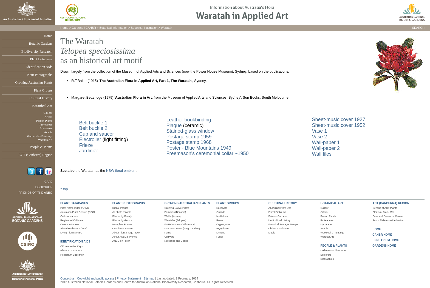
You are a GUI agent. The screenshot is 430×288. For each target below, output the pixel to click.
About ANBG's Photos (124, 236)
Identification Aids (39, 67)
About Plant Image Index (126, 232)
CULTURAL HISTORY (282, 203)
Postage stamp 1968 (188, 142)
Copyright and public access (95, 278)
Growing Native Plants (176, 208)
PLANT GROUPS (227, 203)
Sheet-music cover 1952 (338, 125)
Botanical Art (42, 106)
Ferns (167, 232)
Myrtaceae (46, 128)
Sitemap (148, 278)
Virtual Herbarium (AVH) (73, 228)
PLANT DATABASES (74, 203)
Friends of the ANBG (35, 192)
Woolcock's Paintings (39, 136)
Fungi (219, 236)
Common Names (69, 224)
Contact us (67, 278)
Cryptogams (223, 224)
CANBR (91, 27)
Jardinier (88, 150)
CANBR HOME (382, 234)
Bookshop (43, 187)
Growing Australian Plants (33, 82)
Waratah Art (45, 139)
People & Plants (41, 147)
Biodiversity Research (36, 51)
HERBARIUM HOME (385, 240)
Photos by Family (122, 216)
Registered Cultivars (71, 220)
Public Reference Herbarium (388, 220)
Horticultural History (279, 220)
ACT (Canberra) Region (35, 155)
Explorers (326, 254)
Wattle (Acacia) (172, 216)
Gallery (47, 112)
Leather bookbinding (188, 119)
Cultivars (169, 236)
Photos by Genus (122, 220)
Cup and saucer (96, 134)
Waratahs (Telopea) (175, 220)
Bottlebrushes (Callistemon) (179, 224)
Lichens (220, 232)
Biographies (327, 259)
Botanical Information (114, 27)
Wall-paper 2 (326, 148)
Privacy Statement (129, 278)
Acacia (48, 132)
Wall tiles (322, 154)
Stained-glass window (190, 131)
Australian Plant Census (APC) (77, 212)
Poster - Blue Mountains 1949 (198, 148)
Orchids (220, 212)
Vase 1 (319, 131)
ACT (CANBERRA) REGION (390, 203)
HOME (376, 229)
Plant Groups (43, 90)
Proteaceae (45, 124)
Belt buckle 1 (93, 123)
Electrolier (90, 139)
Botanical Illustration (144, 27)
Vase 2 (319, 136)
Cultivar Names (69, 216)
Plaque (174, 125)
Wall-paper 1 (326, 142)
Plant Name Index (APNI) (74, 208)
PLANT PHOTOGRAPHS (128, 203)
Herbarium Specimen (72, 254)
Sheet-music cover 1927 (338, 119)
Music (271, 232)
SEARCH (418, 27)
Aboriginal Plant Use (279, 208)
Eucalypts (221, 208)
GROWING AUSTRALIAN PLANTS (187, 203)
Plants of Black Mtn (71, 250)
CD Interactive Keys (71, 246)
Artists (48, 116)
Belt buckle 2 (93, 128)
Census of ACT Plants (384, 208)
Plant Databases (41, 59)
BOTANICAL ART (332, 203)
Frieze (86, 145)
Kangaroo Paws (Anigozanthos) (182, 228)
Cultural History (40, 98)
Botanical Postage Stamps (283, 224)
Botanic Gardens (40, 43)
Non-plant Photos (122, 224)
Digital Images (120, 208)
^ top (64, 189)
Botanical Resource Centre (387, 216)
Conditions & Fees (122, 228)
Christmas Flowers (278, 228)
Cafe (48, 181)
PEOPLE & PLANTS (334, 245)
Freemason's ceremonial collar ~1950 (207, 153)
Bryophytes (222, 228)
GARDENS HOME (384, 245)
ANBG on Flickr (121, 240)
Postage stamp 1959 (188, 136)
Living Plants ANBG (71, 232)
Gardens (77, 27)
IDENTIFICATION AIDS (75, 241)
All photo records (121, 212)
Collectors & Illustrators (334, 250)
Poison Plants (44, 120)
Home (48, 36)
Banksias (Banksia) (175, 212)
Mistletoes (222, 216)
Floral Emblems (277, 212)
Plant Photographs (40, 75)
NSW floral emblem (121, 171)
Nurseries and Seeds (176, 240)
